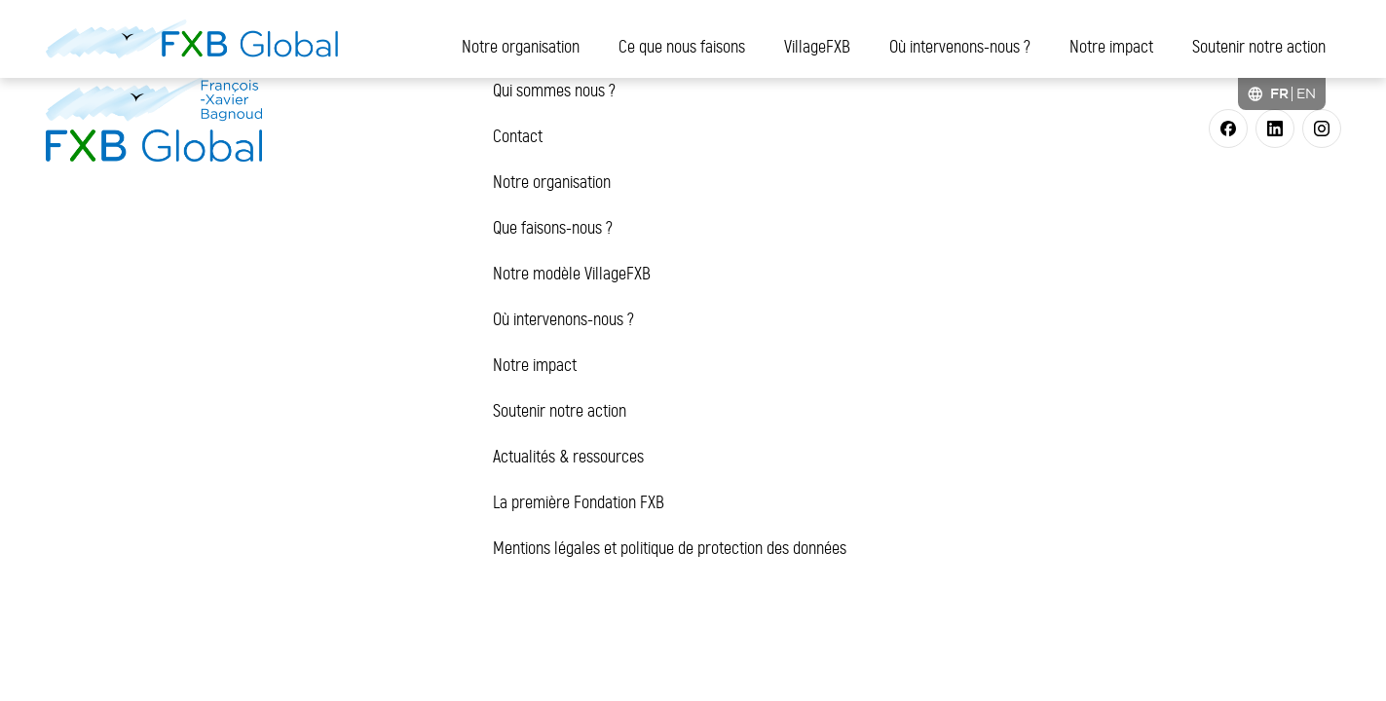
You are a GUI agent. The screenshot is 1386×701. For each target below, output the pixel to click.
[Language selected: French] (1282, 94)
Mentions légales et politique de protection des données (669, 548)
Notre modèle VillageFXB (572, 273)
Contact (518, 136)
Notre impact (1111, 46)
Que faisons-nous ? (553, 228)
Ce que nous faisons (681, 46)
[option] (1306, 93)
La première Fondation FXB (578, 502)
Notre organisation (521, 46)
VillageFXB (817, 46)
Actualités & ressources (568, 456)
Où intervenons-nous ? (959, 46)
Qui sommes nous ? (554, 90)
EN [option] (1306, 93)
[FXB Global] (192, 38)
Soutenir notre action (1259, 46)
